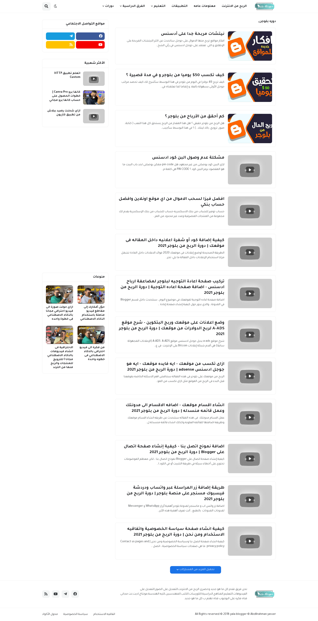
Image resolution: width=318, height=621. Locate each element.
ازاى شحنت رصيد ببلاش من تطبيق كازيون (63, 112)
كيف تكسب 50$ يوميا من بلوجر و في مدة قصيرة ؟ (175, 75)
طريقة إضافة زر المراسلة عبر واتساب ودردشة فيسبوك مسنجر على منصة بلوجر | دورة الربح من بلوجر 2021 (175, 494)
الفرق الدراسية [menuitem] (134, 6)
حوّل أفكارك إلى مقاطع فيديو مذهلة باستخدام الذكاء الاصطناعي (92, 313)
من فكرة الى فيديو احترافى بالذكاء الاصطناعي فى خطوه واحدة (92, 353)
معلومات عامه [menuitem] (205, 6)
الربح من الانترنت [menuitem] (234, 6)
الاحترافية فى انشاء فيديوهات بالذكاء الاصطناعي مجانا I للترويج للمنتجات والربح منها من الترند (60, 357)
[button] (55, 6)
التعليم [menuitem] (159, 6)
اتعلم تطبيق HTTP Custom (67, 75)
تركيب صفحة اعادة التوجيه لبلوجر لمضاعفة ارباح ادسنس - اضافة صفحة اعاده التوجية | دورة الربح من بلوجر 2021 (172, 287)
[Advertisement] (75, 200)
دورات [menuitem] (109, 6)
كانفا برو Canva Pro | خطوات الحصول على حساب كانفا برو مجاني (64, 96)
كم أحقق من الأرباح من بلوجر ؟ (194, 116)
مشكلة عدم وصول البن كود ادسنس (188, 158)
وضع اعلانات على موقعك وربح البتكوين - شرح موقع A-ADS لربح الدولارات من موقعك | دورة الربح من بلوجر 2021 (171, 329)
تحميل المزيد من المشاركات (197, 569)
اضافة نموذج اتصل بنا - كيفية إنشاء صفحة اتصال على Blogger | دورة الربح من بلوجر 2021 (174, 450)
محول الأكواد (50, 614)
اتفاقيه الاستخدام (104, 614)
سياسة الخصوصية (75, 614)
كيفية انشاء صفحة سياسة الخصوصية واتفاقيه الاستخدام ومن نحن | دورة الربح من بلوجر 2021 (175, 532)
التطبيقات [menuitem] (179, 6)
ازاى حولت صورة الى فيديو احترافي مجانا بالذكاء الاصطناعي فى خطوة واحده (59, 313)
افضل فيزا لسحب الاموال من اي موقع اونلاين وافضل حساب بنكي (171, 202)
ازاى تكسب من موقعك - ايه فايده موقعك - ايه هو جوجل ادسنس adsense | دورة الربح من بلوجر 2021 (175, 367)
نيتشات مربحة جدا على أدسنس (192, 34)
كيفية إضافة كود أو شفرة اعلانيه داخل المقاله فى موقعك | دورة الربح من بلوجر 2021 (175, 243)
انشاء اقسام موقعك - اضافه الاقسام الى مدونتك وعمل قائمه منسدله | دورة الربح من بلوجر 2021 (175, 408)
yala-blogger (238, 614)
